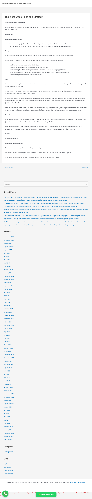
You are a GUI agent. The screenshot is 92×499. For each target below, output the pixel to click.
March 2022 (7, 384)
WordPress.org (8, 473)
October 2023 (8, 322)
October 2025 (8, 243)
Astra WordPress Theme (77, 482)
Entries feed (7, 467)
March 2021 (7, 423)
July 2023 (7, 332)
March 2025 (7, 266)
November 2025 (9, 240)
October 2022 (8, 361)
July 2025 (7, 253)
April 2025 (7, 263)
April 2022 (7, 381)
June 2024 (7, 296)
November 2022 (9, 358)
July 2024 (7, 292)
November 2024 (9, 279)
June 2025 (7, 256)
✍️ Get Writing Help (46, 494)
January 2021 (8, 430)
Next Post (86, 168)
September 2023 (9, 325)
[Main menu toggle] (88, 3)
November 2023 (9, 318)
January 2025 (8, 273)
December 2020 (9, 433)
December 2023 (9, 315)
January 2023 (8, 351)
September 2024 (9, 286)
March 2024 (7, 305)
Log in (6, 464)
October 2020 (8, 440)
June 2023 (7, 335)
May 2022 (7, 377)
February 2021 (8, 426)
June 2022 (7, 374)
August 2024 (8, 289)
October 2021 (8, 400)
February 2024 (8, 309)
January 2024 (8, 312)
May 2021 (7, 417)
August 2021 (8, 407)
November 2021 (9, 397)
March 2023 (7, 345)
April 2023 (7, 341)
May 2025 (7, 260)
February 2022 (8, 387)
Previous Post (7, 168)
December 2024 (9, 276)
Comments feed (9, 470)
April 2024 (7, 302)
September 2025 (9, 247)
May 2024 (7, 299)
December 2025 (9, 237)
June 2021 (7, 413)
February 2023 (8, 348)
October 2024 (8, 282)
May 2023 (7, 338)
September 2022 (9, 364)
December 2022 (9, 354)
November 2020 (9, 436)
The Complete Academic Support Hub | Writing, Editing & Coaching (16, 3)
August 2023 (8, 328)
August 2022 (8, 367)
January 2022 (8, 390)
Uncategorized (8, 452)
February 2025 (8, 269)
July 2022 (7, 371)
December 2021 (9, 394)
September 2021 (9, 404)
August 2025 (8, 250)
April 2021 (7, 420)
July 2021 (7, 410)
